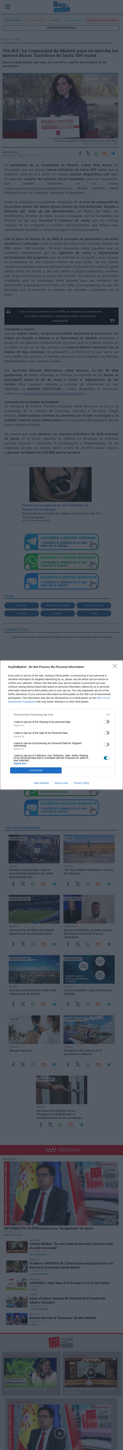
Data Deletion (41, 783)
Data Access (61, 783)
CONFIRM (36, 770)
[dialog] (61, 725)
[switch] (106, 721)
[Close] (116, 667)
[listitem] (61, 714)
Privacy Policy (81, 783)
